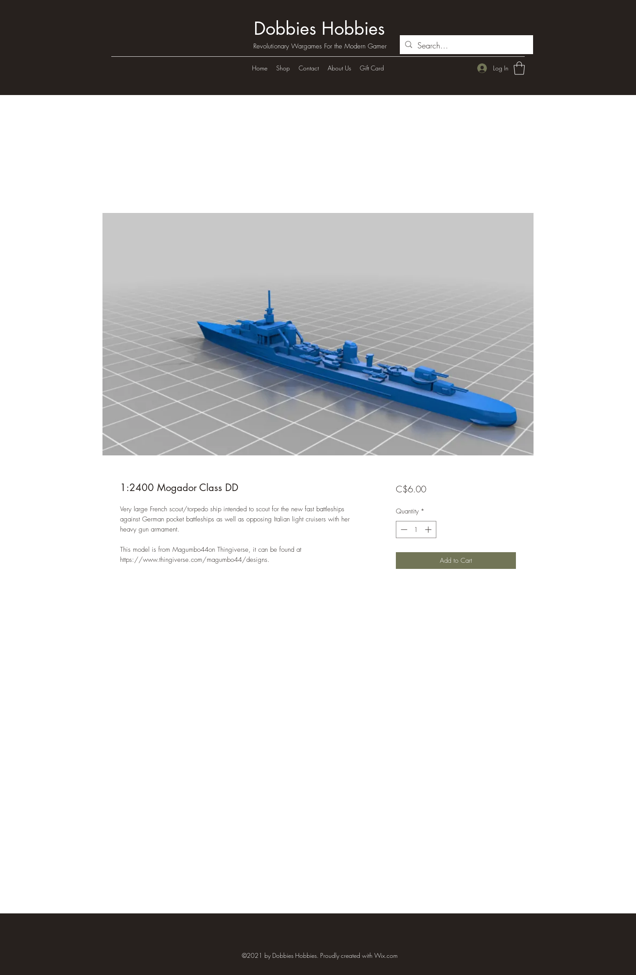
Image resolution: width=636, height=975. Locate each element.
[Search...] (466, 45)
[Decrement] (403, 529)
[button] (519, 68)
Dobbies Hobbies (319, 28)
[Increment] (429, 529)
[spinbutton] (416, 529)
